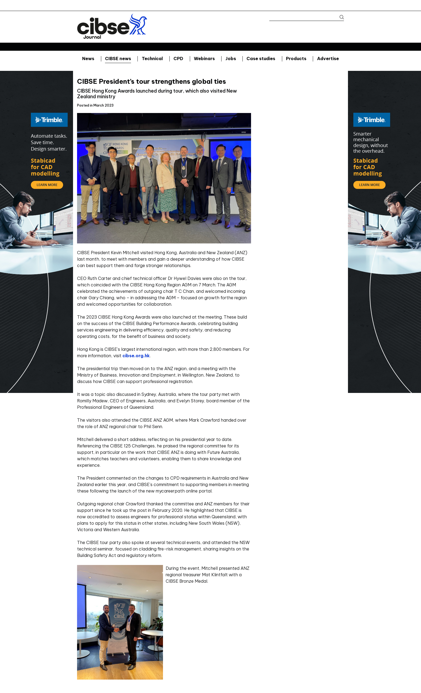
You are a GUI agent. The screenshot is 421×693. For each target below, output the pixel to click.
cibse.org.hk (136, 355)
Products (296, 58)
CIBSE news (118, 58)
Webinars (204, 58)
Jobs (231, 58)
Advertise (328, 58)
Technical (152, 58)
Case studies (260, 58)
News (88, 58)
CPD (178, 58)
